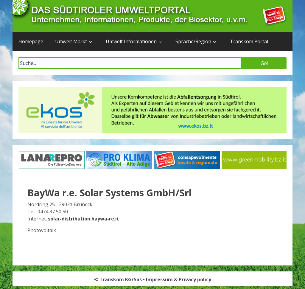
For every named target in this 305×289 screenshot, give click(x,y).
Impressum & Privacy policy (178, 279)
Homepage (30, 41)
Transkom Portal (249, 41)
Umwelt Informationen (131, 41)
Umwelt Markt (71, 41)
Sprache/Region (193, 41)
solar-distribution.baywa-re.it (83, 218)
